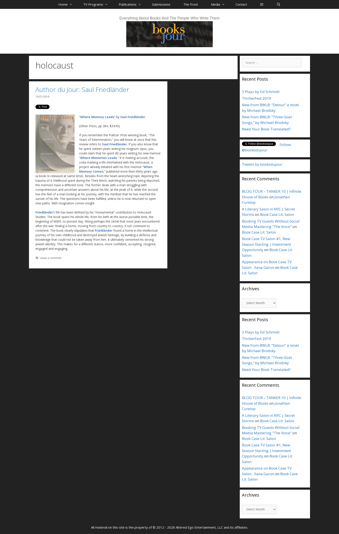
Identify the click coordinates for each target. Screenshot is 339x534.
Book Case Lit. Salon (277, 214)
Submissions (161, 4)
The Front (190, 4)
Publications (132, 4)
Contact (241, 4)
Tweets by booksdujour (262, 164)
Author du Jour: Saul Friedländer (82, 89)
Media (220, 4)
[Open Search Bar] (278, 4)
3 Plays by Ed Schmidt (261, 91)
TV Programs (97, 4)
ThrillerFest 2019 (256, 98)
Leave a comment (50, 258)
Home (67, 4)
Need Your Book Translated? (266, 129)
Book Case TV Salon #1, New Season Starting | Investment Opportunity (266, 244)
